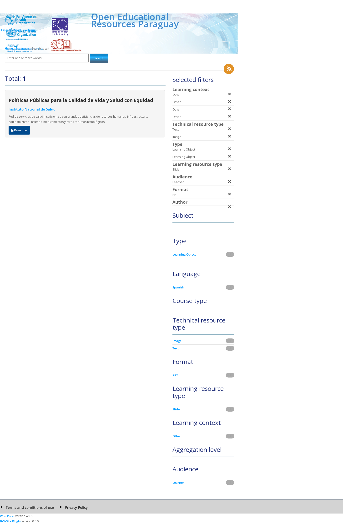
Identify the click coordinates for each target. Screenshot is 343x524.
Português (30, 30)
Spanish (178, 287)
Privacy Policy (76, 507)
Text (175, 348)
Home (9, 48)
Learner (178, 482)
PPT (175, 375)
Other (176, 436)
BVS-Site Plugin (10, 521)
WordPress (7, 516)
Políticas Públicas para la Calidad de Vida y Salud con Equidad (81, 100)
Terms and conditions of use (30, 507)
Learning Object (184, 254)
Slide (176, 409)
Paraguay (23, 48)
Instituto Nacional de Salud (32, 109)
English (17, 30)
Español (6, 30)
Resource (19, 130)
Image (177, 341)
